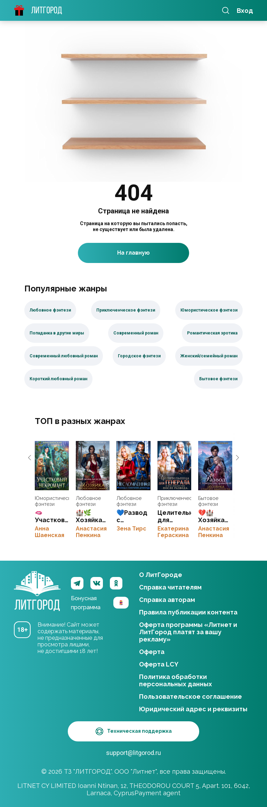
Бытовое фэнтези (208, 502)
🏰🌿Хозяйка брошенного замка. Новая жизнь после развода (93, 466)
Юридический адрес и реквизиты (193, 708)
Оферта (151, 651)
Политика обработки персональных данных (175, 679)
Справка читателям (170, 586)
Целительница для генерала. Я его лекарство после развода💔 (174, 466)
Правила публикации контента (188, 611)
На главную (133, 253)
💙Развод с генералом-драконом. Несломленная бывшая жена (133, 466)
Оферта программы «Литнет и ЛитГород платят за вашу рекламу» (188, 631)
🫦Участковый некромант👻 (52, 466)
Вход (245, 10)
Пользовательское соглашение (190, 695)
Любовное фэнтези (88, 502)
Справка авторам (167, 599)
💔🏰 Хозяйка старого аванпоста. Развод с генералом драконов (215, 466)
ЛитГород (37, 582)
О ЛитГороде (160, 574)
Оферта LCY (158, 663)
